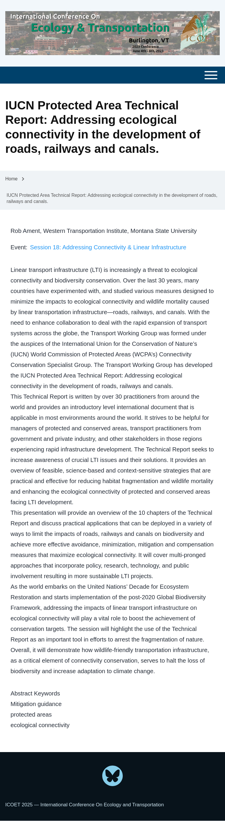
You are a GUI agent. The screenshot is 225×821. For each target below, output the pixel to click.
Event (18, 247)
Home (11, 178)
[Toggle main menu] (112, 75)
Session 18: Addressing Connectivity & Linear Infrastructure (108, 247)
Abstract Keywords (35, 693)
